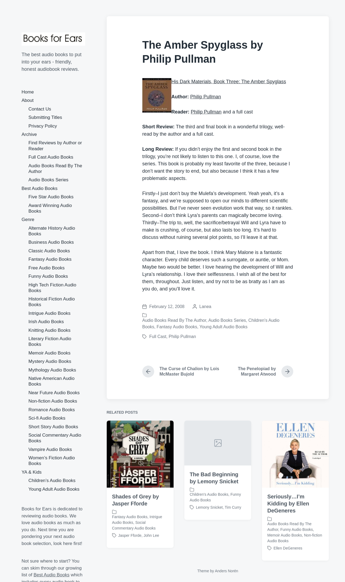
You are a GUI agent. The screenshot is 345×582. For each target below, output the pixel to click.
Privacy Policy (43, 126)
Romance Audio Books (52, 409)
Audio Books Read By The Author (174, 320)
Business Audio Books (51, 242)
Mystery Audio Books (50, 361)
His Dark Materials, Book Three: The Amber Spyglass (228, 81)
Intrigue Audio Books (50, 313)
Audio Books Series (48, 179)
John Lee (151, 551)
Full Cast (157, 336)
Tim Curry (233, 523)
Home (28, 92)
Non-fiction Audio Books (53, 401)
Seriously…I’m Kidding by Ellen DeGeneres (288, 520)
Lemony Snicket (209, 523)
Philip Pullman (205, 96)
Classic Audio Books (49, 250)
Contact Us (40, 109)
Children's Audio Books (209, 510)
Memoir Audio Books (50, 353)
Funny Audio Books (48, 276)
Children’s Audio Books (52, 480)
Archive (29, 134)
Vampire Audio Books (50, 449)
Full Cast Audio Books (51, 157)
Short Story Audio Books (53, 426)
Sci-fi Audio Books (47, 418)
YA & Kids (32, 472)
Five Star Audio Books (51, 196)
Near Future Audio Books (54, 392)
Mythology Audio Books (52, 370)
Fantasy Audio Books (50, 259)
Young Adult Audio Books (54, 489)
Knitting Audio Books (50, 330)
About (27, 100)
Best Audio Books (39, 188)
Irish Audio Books (46, 321)
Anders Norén (226, 571)
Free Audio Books (47, 267)
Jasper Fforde (130, 551)
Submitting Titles (45, 117)
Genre (28, 219)
